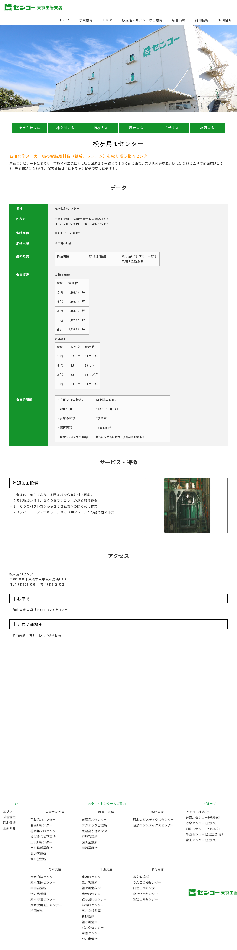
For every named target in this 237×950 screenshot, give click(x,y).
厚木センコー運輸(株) (201, 823)
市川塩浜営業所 (41, 848)
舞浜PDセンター (41, 842)
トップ (64, 20)
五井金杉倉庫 (91, 910)
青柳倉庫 (88, 916)
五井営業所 (89, 882)
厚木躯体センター (43, 882)
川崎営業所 (89, 848)
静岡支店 (207, 128)
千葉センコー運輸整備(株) (204, 834)
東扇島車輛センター (96, 831)
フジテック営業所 (94, 825)
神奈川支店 (65, 128)
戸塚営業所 (89, 836)
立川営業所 (38, 859)
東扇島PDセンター (94, 819)
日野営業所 (38, 853)
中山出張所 (38, 888)
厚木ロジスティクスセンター (153, 819)
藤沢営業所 (89, 842)
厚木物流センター (43, 877)
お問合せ (225, 20)
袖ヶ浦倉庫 (89, 922)
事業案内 (86, 20)
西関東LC (36, 910)
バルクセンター (93, 927)
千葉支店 (172, 128)
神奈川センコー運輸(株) (202, 817)
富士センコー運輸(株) (201, 840)
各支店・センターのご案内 (142, 20)
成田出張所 (89, 939)
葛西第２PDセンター (44, 831)
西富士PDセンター (145, 888)
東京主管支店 (30, 128)
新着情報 (179, 20)
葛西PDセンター (41, 825)
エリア (107, 20)
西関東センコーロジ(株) (202, 829)
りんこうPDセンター (147, 882)
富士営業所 (141, 877)
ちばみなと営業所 (43, 836)
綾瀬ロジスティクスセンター (153, 825)
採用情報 (202, 20)
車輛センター (91, 933)
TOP (15, 804)
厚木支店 (136, 128)
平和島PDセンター (42, 819)
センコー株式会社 (198, 812)
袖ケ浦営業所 (91, 888)
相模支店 (101, 128)
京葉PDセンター (93, 877)
